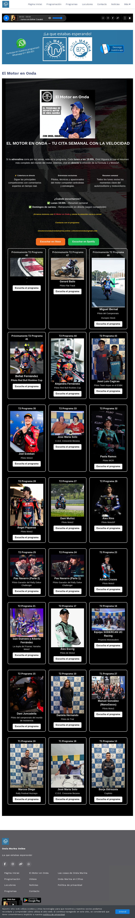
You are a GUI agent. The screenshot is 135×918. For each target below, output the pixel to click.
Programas (71, 4)
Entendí (122, 911)
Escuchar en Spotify (83, 241)
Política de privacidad (70, 885)
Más (127, 4)
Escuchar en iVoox (50, 241)
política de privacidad (54, 914)
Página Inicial (35, 4)
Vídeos (33, 879)
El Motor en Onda (39, 873)
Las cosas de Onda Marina (72, 873)
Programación (53, 4)
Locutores (87, 4)
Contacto (102, 4)
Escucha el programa (26, 288)
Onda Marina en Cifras (70, 879)
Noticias (115, 4)
